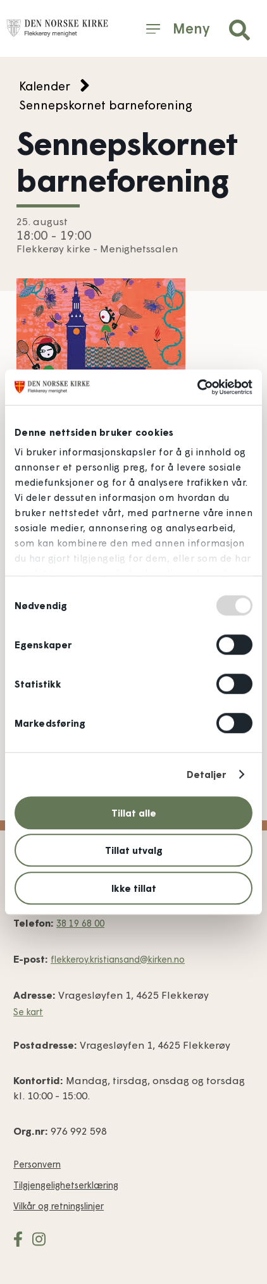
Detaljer (207, 774)
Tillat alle (133, 812)
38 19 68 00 (80, 923)
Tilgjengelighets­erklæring (65, 1185)
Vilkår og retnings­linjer (58, 1206)
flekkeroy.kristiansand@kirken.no (118, 959)
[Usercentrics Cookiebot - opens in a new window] (197, 387)
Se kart (28, 1011)
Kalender (44, 85)
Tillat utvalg (134, 850)
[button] (239, 29)
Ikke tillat (133, 888)
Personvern (37, 1164)
